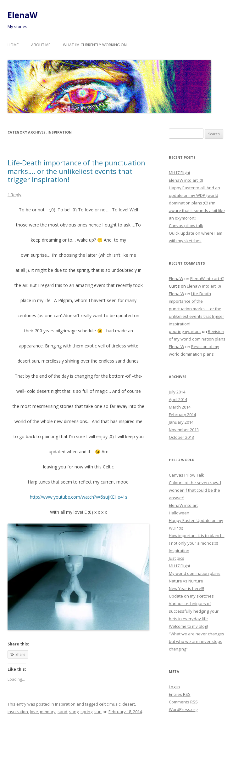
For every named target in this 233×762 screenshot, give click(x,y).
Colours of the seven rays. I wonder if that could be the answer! (195, 490)
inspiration (18, 711)
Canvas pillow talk (186, 225)
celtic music (109, 704)
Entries (180, 694)
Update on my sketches (191, 596)
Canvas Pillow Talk (186, 475)
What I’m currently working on (95, 45)
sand (62, 711)
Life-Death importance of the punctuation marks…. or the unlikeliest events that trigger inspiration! (76, 171)
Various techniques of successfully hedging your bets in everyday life (194, 611)
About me (40, 45)
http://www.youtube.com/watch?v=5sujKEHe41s (78, 497)
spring (86, 711)
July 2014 (177, 392)
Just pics (176, 558)
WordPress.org (183, 709)
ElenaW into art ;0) (186, 180)
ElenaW (22, 15)
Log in (174, 687)
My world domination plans (194, 573)
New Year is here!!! (186, 588)
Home (13, 45)
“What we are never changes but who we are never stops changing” (196, 641)
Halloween (179, 513)
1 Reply (14, 195)
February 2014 (182, 414)
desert (128, 704)
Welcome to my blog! (188, 626)
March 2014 (180, 407)
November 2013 (184, 430)
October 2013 (181, 437)
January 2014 (181, 422)
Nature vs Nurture (186, 581)
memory (48, 711)
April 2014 (178, 399)
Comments (183, 702)
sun (98, 711)
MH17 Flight (179, 172)
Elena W (176, 293)
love (34, 711)
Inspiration (65, 704)
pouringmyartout (185, 331)
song (74, 711)
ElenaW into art (183, 505)
